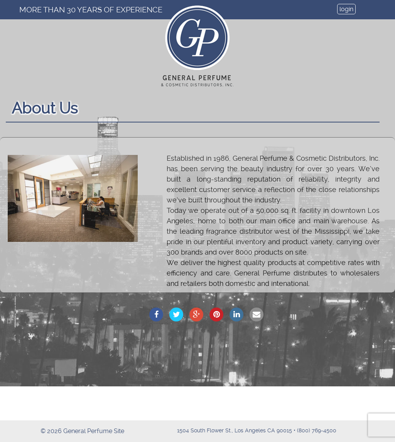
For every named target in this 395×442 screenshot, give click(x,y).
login (346, 9)
